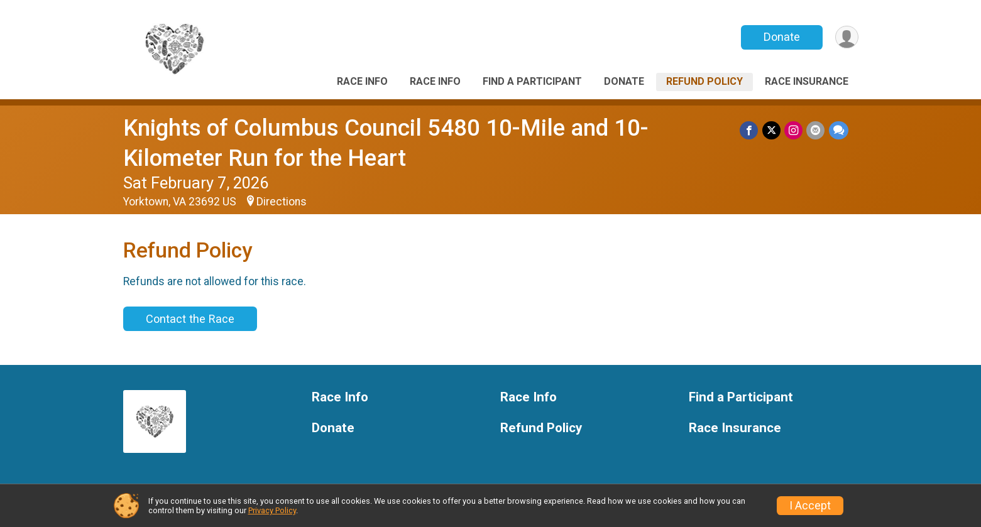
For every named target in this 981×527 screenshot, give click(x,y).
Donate (781, 36)
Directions (281, 201)
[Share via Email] (816, 130)
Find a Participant (532, 81)
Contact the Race (190, 318)
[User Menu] (846, 37)
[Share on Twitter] (772, 130)
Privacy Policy (272, 510)
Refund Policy (704, 81)
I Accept (810, 505)
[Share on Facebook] (750, 130)
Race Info (362, 81)
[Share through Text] (838, 130)
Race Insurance (806, 81)
